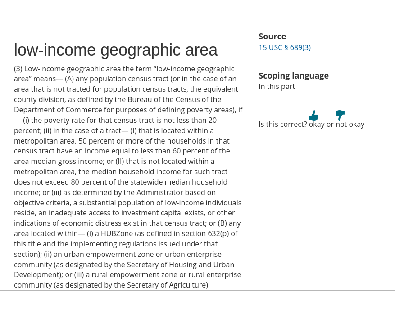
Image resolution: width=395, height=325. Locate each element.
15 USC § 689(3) (285, 47)
